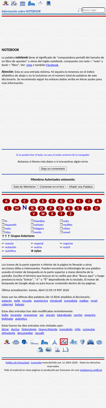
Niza (7, 232)
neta (8, 228)
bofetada (7, 319)
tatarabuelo (64, 315)
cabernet (7, 304)
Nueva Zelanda (48, 329)
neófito (67, 225)
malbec (84, 300)
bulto (5, 315)
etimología (8, 333)
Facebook (52, 65)
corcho (78, 315)
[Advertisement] (53, 32)
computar (89, 329)
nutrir (66, 247)
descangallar (25, 333)
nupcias (68, 243)
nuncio (9, 243)
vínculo (50, 315)
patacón (7, 300)
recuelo (27, 300)
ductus (15, 329)
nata (66, 221)
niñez (66, 228)
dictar (5, 329)
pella (17, 300)
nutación (10, 247)
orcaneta (16, 315)
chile (78, 329)
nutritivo (10, 251)
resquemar (30, 315)
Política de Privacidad (18, 362)
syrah (94, 300)
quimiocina (41, 300)
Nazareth (10, 225)
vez (41, 315)
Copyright (36, 362)
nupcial (38, 243)
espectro (89, 315)
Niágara (39, 228)
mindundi (56, 300)
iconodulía (70, 300)
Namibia (39, 221)
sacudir (39, 333)
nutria (38, 247)
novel (66, 232)
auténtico (21, 319)
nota (29, 65)
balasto (19, 304)
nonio (37, 232)
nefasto (38, 225)
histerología (29, 329)
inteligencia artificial (91, 370)
